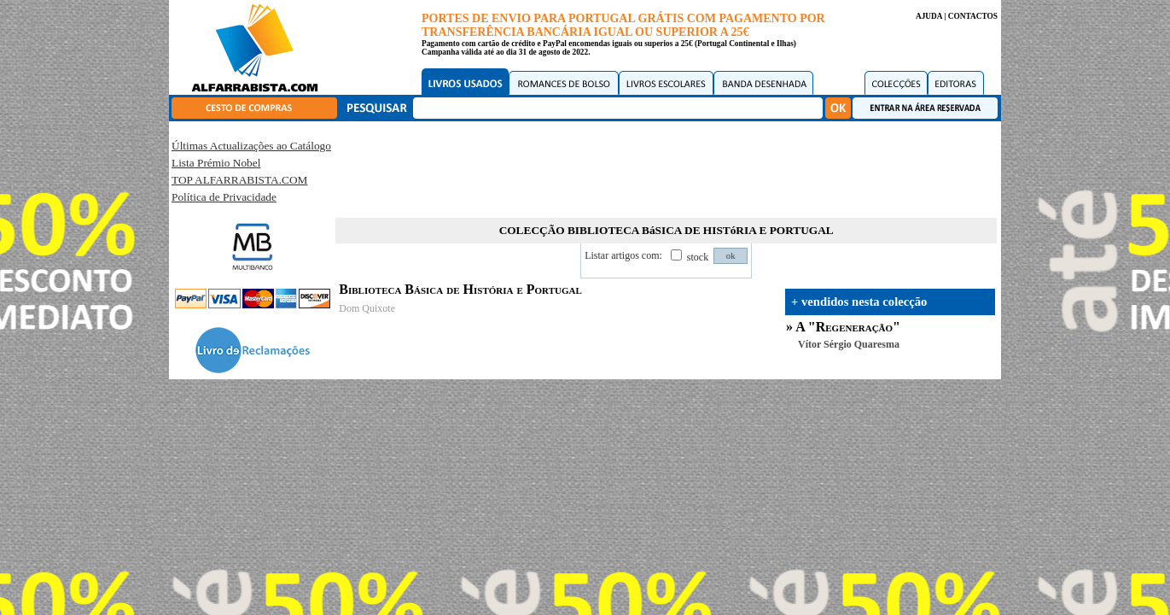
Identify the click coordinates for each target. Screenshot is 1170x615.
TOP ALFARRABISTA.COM (239, 179)
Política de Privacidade (224, 196)
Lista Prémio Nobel (216, 162)
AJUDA (929, 16)
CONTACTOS (973, 16)
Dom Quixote (367, 308)
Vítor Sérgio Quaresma (848, 344)
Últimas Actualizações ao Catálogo (251, 145)
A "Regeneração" (847, 326)
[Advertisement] (666, 166)
